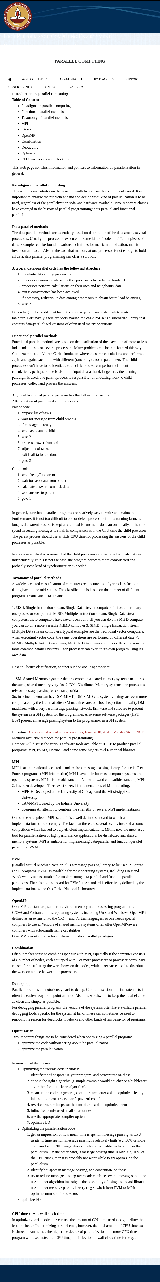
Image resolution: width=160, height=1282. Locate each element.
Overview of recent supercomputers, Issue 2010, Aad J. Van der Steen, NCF (86, 732)
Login (152, 67)
